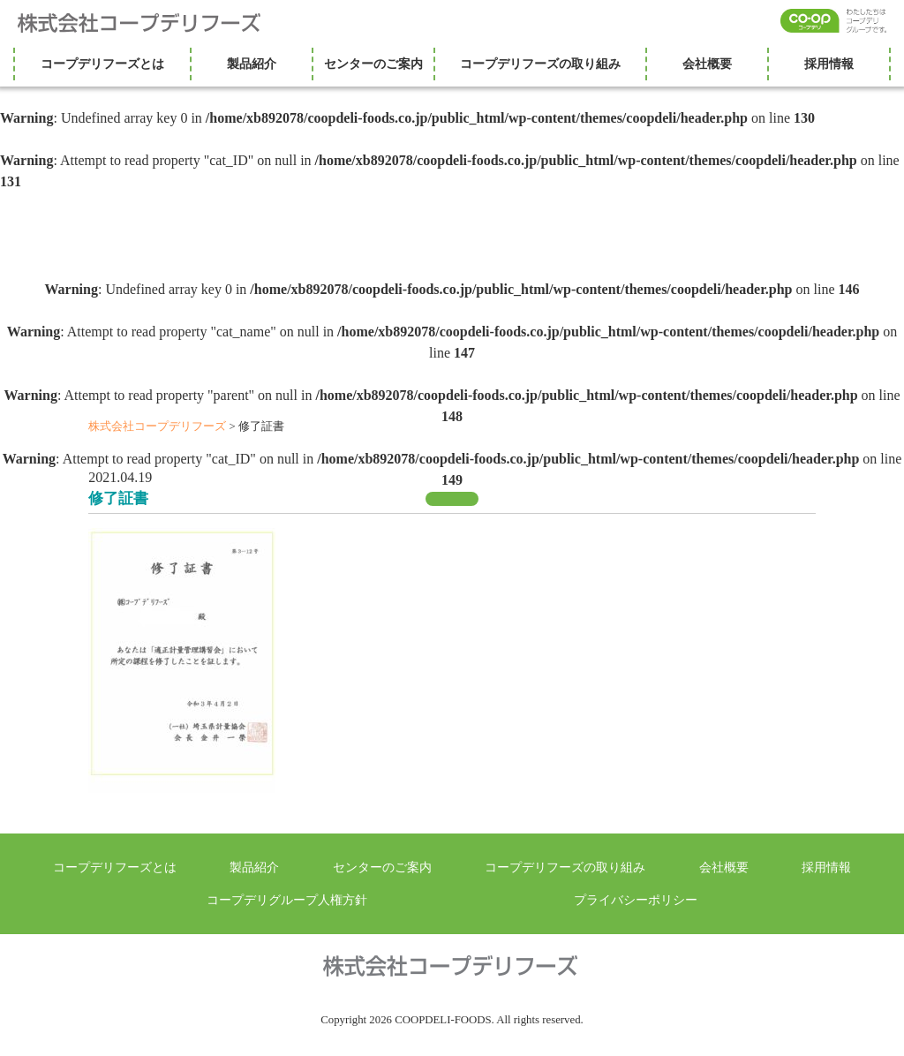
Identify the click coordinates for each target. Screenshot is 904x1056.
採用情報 (829, 64)
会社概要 (707, 64)
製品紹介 (251, 64)
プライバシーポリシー (635, 900)
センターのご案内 (373, 64)
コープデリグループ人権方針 (287, 900)
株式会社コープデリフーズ (150, 23)
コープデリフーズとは (102, 64)
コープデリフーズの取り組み (540, 64)
